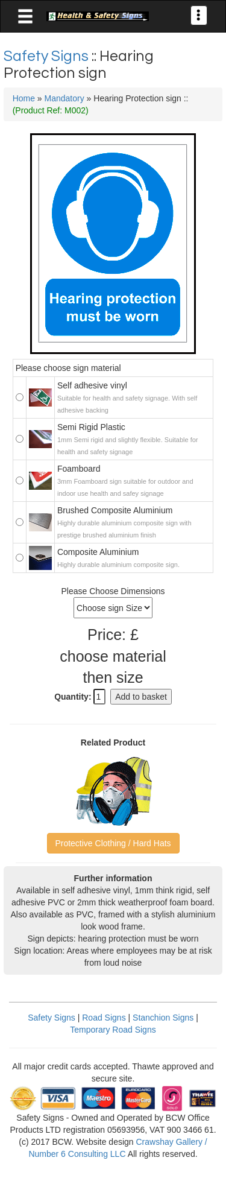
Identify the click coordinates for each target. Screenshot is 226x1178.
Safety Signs (48, 56)
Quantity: (72, 696)
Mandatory (64, 98)
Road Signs (103, 1017)
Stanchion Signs (163, 1017)
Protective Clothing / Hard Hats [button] (113, 843)
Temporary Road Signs (112, 1029)
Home (24, 98)
